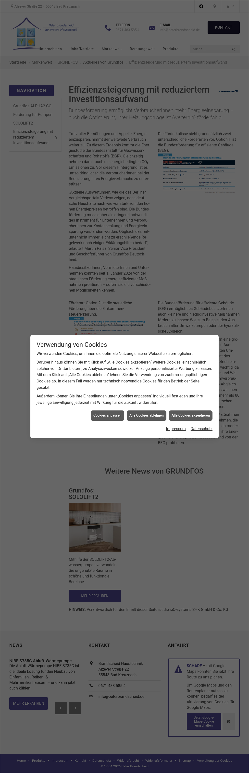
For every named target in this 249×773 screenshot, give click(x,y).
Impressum (176, 417)
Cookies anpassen (107, 404)
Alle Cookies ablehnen (146, 404)
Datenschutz (201, 417)
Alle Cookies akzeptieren (191, 404)
